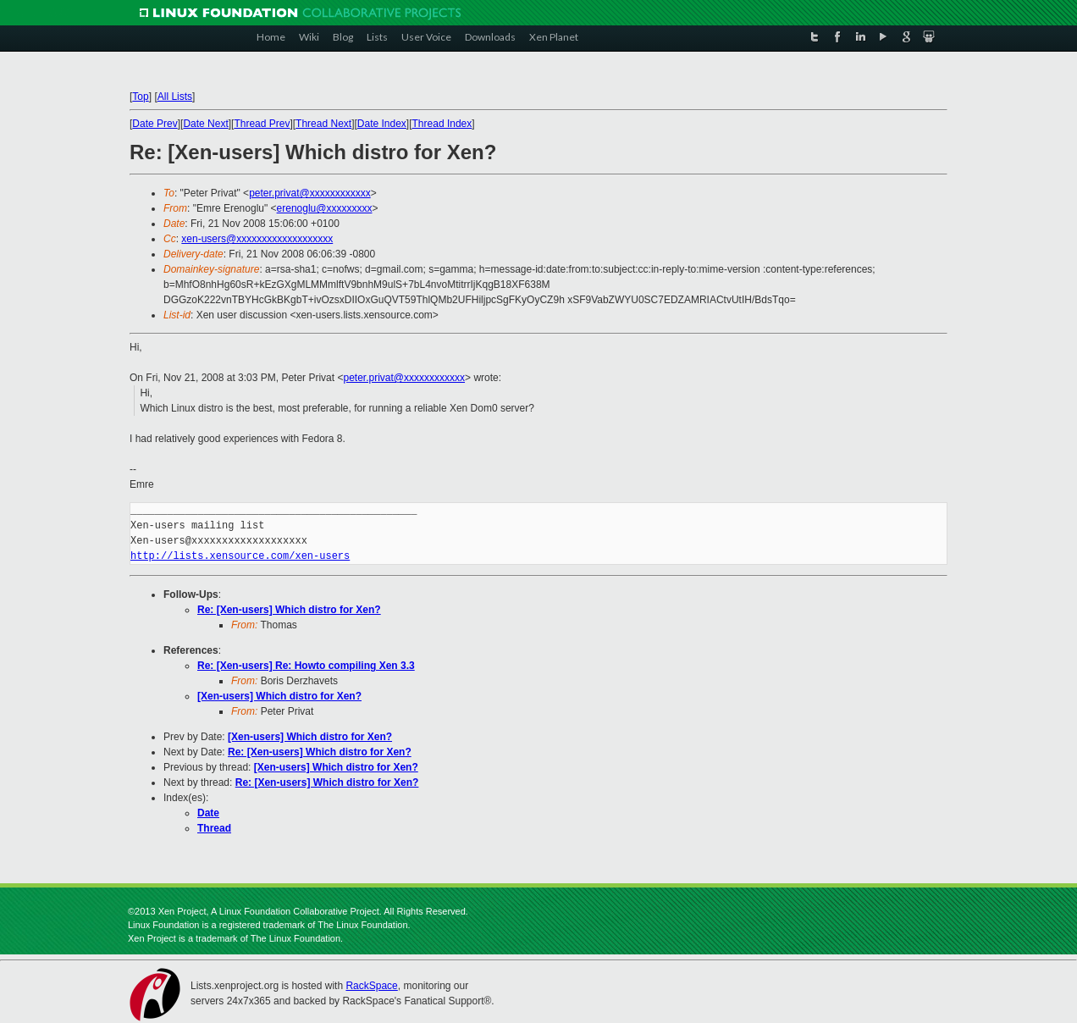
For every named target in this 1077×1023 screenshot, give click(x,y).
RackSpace (371, 986)
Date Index (381, 124)
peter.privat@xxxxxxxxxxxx (310, 193)
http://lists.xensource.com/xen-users (240, 556)
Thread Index (442, 124)
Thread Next (323, 124)
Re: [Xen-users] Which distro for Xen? (289, 610)
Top (140, 96)
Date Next (205, 124)
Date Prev (154, 124)
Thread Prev (262, 124)
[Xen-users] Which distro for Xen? (279, 696)
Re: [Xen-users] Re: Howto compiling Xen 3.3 (306, 666)
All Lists (174, 96)
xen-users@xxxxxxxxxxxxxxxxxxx (257, 239)
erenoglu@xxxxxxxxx (325, 208)
